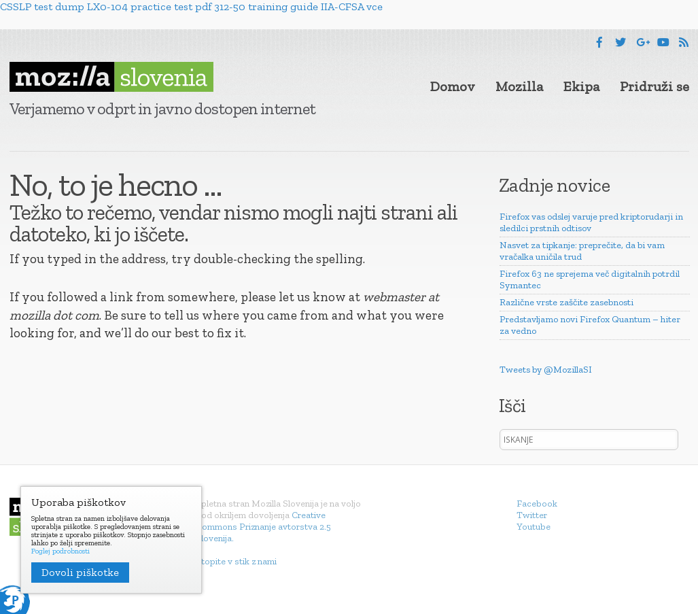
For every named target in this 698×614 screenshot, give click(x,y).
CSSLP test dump (42, 6)
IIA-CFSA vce (352, 6)
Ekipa (581, 86)
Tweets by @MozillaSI (546, 369)
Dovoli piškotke (80, 572)
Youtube (534, 526)
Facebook (537, 503)
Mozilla (519, 86)
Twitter (532, 515)
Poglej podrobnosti (60, 551)
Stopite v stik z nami (236, 561)
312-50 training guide (266, 6)
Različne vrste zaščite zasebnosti (566, 302)
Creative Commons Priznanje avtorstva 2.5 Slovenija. (263, 526)
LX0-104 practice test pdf (149, 6)
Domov (452, 86)
